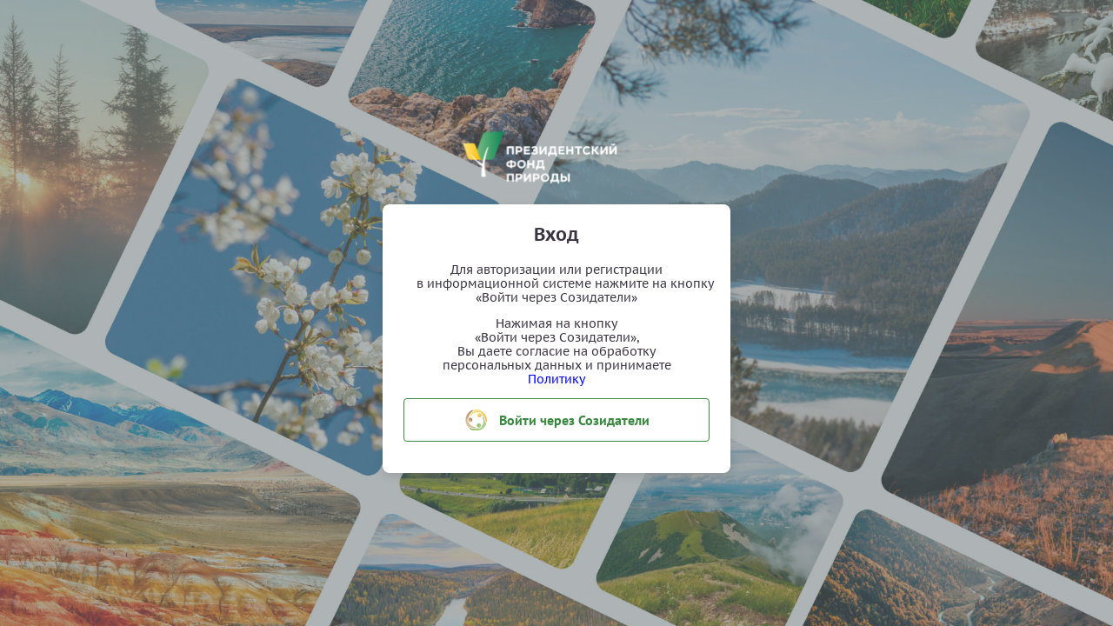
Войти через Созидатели (557, 420)
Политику (556, 379)
